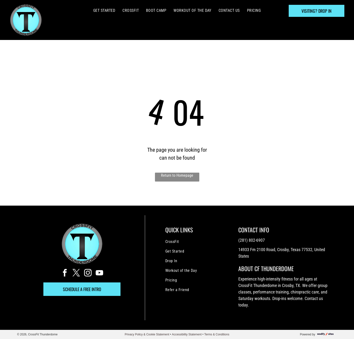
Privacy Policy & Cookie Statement (147, 334)
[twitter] (76, 274)
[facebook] (64, 274)
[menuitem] (104, 10)
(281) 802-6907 (251, 240)
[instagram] (87, 274)
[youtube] (99, 274)
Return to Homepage (177, 175)
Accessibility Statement (186, 334)
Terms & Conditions (216, 334)
